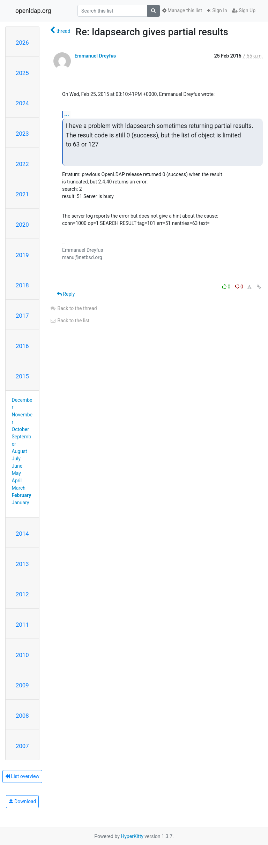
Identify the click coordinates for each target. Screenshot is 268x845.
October (20, 429)
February (21, 495)
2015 (22, 376)
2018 (22, 285)
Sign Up (243, 10)
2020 (22, 224)
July (16, 458)
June (17, 466)
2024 (22, 103)
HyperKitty (132, 836)
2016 (22, 345)
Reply (66, 294)
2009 (22, 685)
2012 (22, 594)
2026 (22, 42)
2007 (22, 745)
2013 (22, 563)
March (19, 488)
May (16, 473)
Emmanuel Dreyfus (95, 56)
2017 (22, 315)
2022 (22, 163)
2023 (22, 133)
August (19, 451)
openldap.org (33, 10)
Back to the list (69, 320)
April (17, 480)
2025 (22, 72)
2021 (22, 194)
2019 (22, 254)
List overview (22, 776)
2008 (22, 715)
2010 (22, 654)
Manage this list (182, 10)
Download (22, 801)
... (66, 114)
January (20, 502)
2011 (22, 624)
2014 (22, 533)
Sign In (217, 10)
